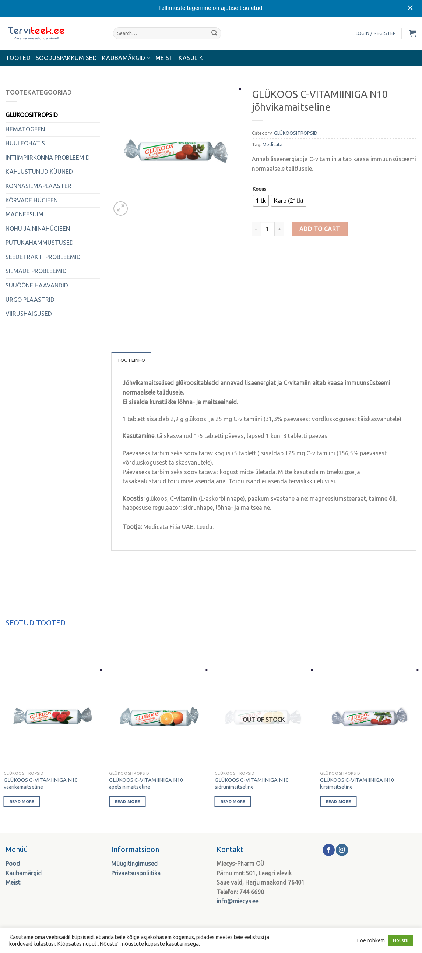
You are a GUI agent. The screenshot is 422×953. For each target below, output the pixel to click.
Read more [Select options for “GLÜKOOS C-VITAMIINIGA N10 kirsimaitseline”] (338, 801)
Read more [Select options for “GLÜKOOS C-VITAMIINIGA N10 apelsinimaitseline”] (127, 801)
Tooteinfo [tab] (131, 360)
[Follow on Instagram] (342, 850)
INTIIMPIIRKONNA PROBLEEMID (48, 157)
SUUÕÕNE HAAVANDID (37, 285)
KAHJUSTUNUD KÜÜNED (39, 171)
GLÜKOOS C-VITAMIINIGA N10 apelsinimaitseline (146, 783)
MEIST (164, 57)
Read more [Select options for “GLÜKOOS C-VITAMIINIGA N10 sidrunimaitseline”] (233, 801)
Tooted (18, 57)
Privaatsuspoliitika (136, 873)
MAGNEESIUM (24, 214)
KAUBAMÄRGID (126, 57)
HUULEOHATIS (25, 143)
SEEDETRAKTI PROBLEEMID (43, 257)
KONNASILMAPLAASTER (38, 186)
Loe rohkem (371, 940)
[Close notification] (410, 8)
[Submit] (214, 33)
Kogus (259, 189)
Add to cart (319, 229)
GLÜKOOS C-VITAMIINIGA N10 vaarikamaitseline (41, 783)
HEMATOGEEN (25, 129)
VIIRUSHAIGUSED (29, 313)
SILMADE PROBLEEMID (36, 271)
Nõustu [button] (400, 940)
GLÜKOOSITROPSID (32, 115)
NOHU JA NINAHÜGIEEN (38, 228)
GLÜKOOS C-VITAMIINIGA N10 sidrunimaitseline (252, 783)
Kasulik (191, 57)
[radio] (260, 200)
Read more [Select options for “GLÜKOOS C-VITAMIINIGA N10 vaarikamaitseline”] (22, 801)
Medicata (272, 144)
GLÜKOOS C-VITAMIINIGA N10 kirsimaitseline (357, 783)
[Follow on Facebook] (329, 850)
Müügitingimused (134, 863)
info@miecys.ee (237, 901)
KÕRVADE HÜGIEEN (32, 200)
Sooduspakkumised (66, 57)
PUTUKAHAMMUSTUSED (40, 242)
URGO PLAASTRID (30, 299)
